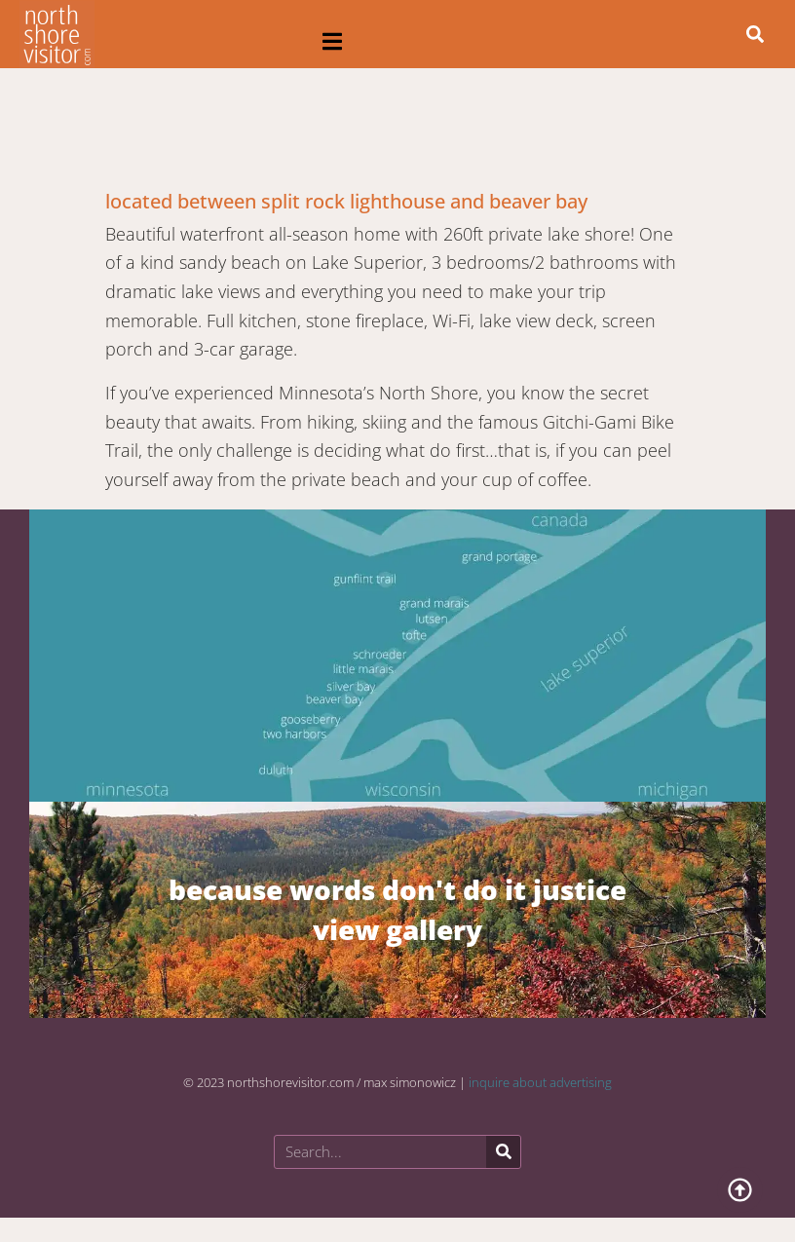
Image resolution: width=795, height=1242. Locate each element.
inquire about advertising (540, 1082)
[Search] (503, 1152)
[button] (333, 41)
